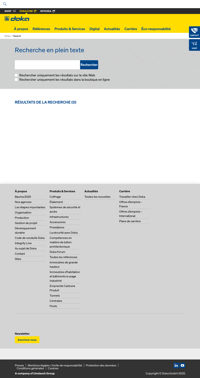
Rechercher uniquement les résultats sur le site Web (57, 75)
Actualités (112, 28)
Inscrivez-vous (27, 340)
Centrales (56, 301)
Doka (7, 36)
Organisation (23, 212)
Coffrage (55, 197)
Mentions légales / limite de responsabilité (55, 365)
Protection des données (101, 365)
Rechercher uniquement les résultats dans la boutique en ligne (64, 79)
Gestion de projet (26, 223)
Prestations (57, 227)
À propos (21, 28)
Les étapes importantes (30, 207)
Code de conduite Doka (30, 238)
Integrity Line (23, 243)
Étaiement (56, 202)
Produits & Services (70, 28)
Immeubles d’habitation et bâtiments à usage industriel (65, 276)
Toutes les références (63, 257)
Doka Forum (57, 252)
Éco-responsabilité (156, 28)
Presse (19, 365)
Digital (94, 28)
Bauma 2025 (23, 197)
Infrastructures (59, 217)
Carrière (130, 28)
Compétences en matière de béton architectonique (61, 242)
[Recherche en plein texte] (47, 64)
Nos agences (23, 202)
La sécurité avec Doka (64, 233)
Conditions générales (30, 368)
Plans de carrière (130, 221)
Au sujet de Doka (25, 248)
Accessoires (58, 222)
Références (41, 28)
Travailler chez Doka (132, 197)
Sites (18, 259)
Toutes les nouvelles (97, 197)
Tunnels (55, 295)
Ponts (53, 306)
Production (22, 218)
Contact (20, 254)
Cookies (53, 368)
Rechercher (89, 65)
